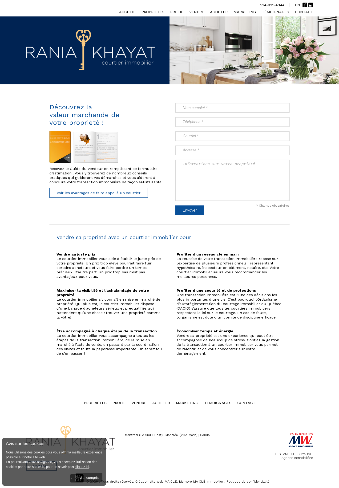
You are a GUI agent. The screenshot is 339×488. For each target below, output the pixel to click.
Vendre (196, 12)
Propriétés (152, 12)
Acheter (219, 12)
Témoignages (275, 12)
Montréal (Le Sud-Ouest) (144, 435)
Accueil (127, 12)
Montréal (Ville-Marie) (181, 435)
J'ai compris (89, 478)
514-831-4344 (272, 5)
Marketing (245, 12)
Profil (176, 12)
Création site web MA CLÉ (156, 481)
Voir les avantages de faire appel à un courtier (99, 193)
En (297, 5)
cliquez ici (82, 467)
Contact (304, 12)
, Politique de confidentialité (247, 481)
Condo (205, 435)
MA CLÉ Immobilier (208, 481)
